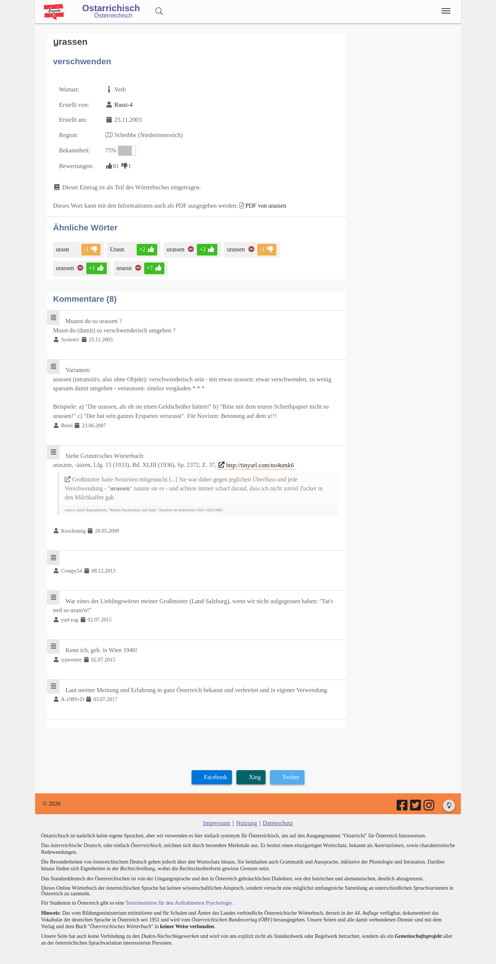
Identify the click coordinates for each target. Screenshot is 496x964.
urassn (124, 265)
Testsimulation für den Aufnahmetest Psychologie (177, 893)
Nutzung (246, 814)
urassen (175, 247)
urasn (63, 247)
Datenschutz (277, 814)
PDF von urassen (262, 203)
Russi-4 (123, 104)
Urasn (117, 247)
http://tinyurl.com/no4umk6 (252, 459)
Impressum (217, 814)
